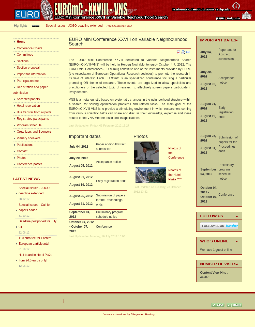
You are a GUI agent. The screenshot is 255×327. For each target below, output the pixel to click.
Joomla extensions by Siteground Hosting (129, 314)
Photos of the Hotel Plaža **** (175, 174)
